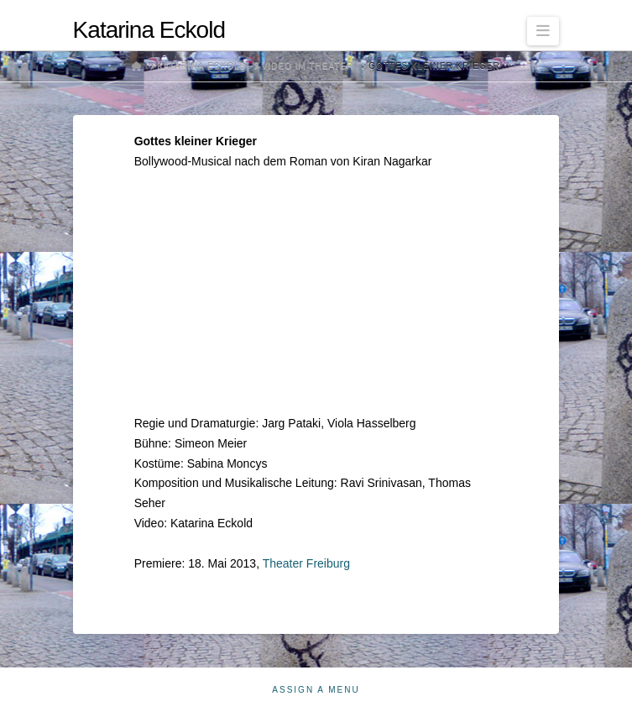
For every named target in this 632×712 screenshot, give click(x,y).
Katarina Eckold (149, 30)
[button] (543, 31)
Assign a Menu (315, 689)
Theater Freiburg (306, 563)
